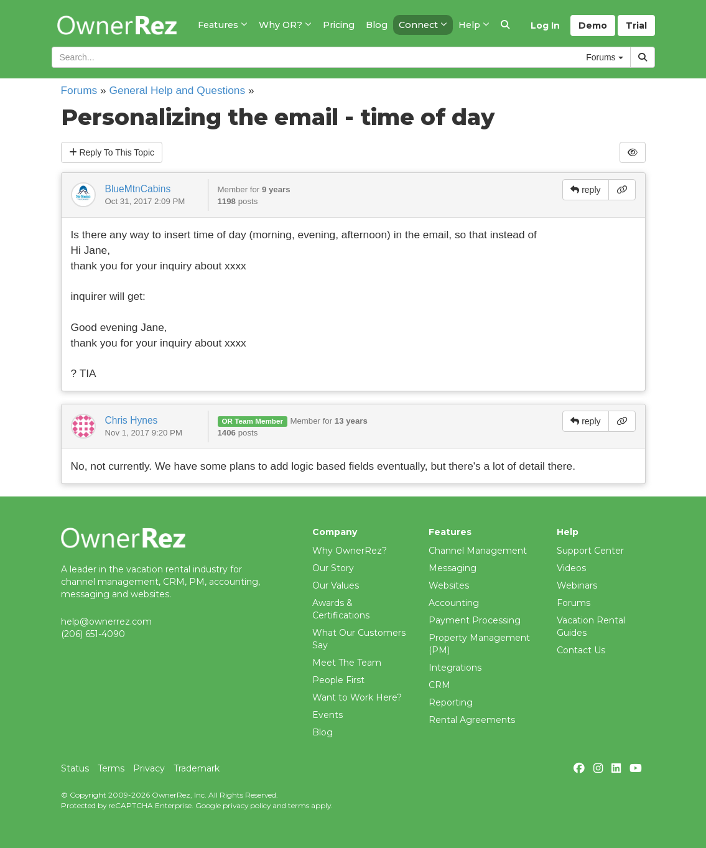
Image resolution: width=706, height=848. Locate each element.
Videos (571, 568)
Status (75, 768)
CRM (439, 685)
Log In (545, 25)
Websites (449, 585)
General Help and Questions (177, 90)
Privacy (149, 768)
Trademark (197, 768)
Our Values (335, 585)
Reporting (451, 702)
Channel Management (478, 550)
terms (298, 805)
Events (327, 714)
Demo (592, 25)
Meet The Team (346, 662)
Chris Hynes (131, 420)
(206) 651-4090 (93, 634)
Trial (636, 25)
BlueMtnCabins (138, 189)
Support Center (590, 550)
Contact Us (581, 650)
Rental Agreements (472, 719)
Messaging (452, 568)
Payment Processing (475, 620)
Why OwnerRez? (349, 550)
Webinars (577, 585)
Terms (111, 768)
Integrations (455, 667)
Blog (322, 732)
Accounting (454, 602)
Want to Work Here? (357, 697)
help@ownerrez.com (106, 621)
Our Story (333, 568)
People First (338, 680)
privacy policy (247, 805)
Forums (79, 90)
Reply (112, 152)
